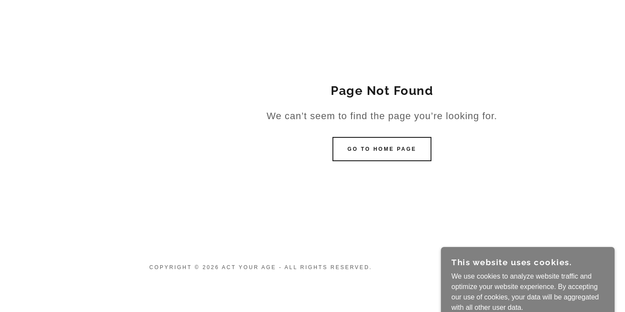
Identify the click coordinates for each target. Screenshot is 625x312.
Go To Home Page (381, 149)
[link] (586, 271)
